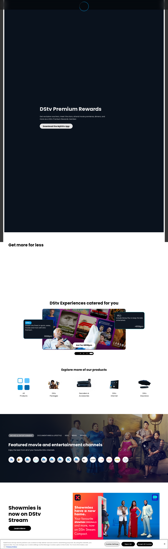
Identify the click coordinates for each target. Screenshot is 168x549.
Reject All (128, 544)
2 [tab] (84, 353)
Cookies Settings (112, 544)
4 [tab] (91, 353)
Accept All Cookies (145, 544)
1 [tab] (80, 353)
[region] (84, 544)
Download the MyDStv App (70, 126)
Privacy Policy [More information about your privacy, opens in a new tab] (11, 547)
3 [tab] (87, 353)
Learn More (19, 528)
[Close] (164, 544)
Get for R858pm (84, 345)
